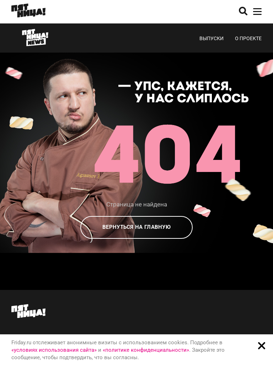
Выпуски (211, 38)
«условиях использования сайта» (54, 350)
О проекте (248, 38)
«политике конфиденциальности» (146, 350)
